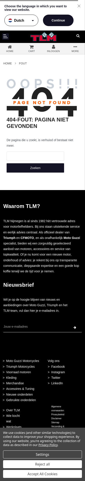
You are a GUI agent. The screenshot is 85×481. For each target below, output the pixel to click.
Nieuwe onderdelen (19, 394)
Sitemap (55, 422)
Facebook (58, 366)
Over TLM (13, 410)
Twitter (55, 377)
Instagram (58, 372)
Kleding (11, 377)
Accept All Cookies (42, 473)
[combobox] (35, 156)
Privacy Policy (48, 445)
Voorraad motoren (18, 372)
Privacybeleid (57, 414)
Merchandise (15, 383)
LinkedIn (57, 383)
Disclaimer (56, 418)
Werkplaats (14, 427)
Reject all (42, 464)
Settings (42, 454)
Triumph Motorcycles (20, 366)
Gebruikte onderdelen (21, 400)
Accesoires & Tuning (20, 389)
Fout (23, 63)
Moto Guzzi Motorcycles (22, 361)
